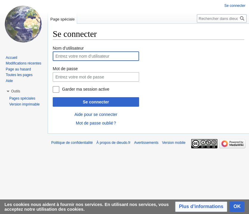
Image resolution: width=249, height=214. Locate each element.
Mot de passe (65, 68)
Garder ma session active (85, 89)
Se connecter (96, 102)
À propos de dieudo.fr (113, 143)
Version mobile (174, 143)
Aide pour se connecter (95, 114)
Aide (9, 81)
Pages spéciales (22, 98)
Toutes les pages (19, 75)
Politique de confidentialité (72, 143)
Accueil (11, 58)
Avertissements (146, 143)
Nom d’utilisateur (68, 48)
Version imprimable (24, 104)
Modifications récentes (23, 63)
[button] (201, 207)
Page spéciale (62, 19)
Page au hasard (18, 69)
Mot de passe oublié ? (96, 123)
